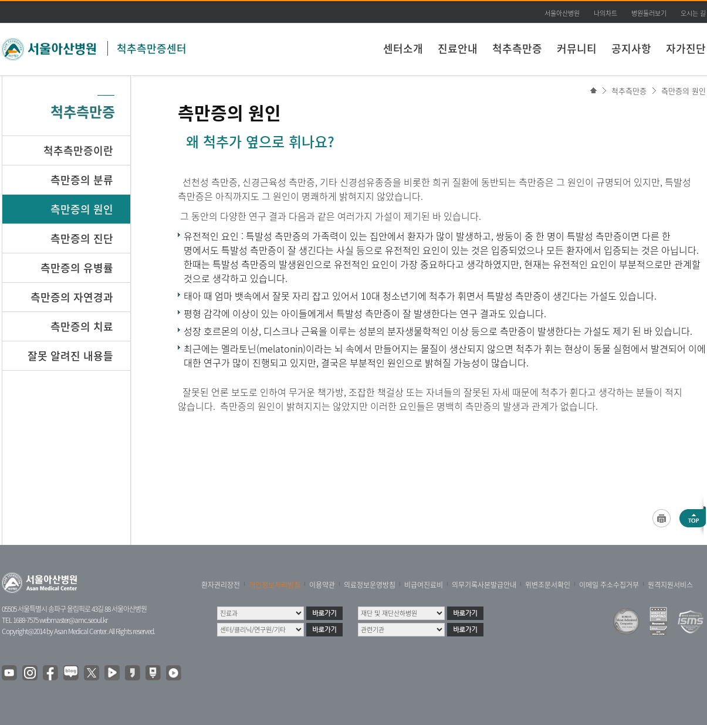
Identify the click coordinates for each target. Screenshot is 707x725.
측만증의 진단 (81, 238)
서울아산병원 (562, 13)
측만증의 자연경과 (72, 297)
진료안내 (458, 48)
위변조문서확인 (547, 585)
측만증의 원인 (683, 90)
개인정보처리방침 (274, 585)
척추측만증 (517, 48)
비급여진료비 (423, 585)
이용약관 (322, 585)
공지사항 (631, 48)
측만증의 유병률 (76, 268)
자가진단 (686, 48)
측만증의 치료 (81, 326)
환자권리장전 (220, 585)
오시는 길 (693, 13)
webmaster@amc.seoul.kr (73, 620)
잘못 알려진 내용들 (70, 356)
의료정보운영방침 (369, 585)
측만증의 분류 (81, 180)
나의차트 (605, 13)
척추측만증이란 (78, 150)
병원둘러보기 (649, 13)
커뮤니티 (577, 48)
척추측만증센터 (152, 48)
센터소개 (403, 48)
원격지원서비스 (670, 585)
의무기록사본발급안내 (484, 585)
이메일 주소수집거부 (609, 585)
